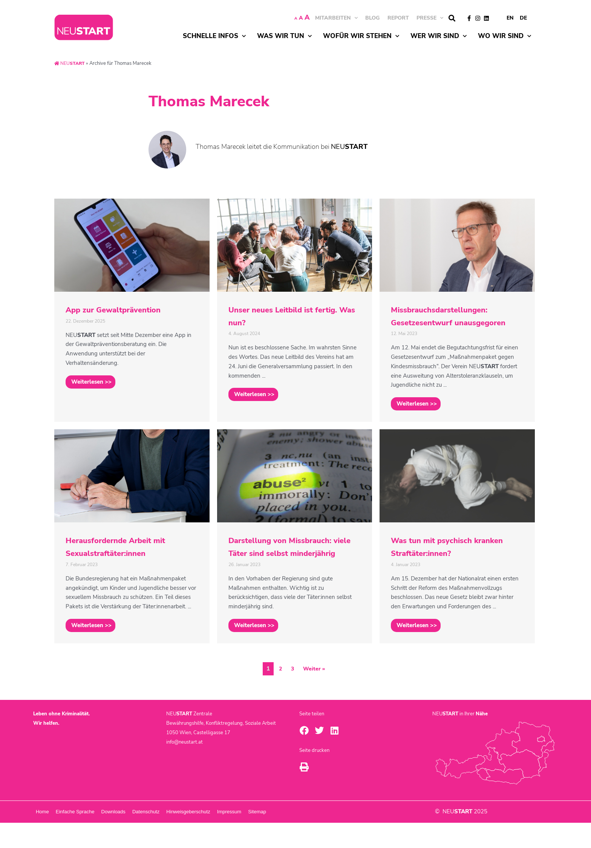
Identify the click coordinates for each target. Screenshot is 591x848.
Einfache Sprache (101, 837)
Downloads (157, 837)
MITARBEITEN (336, 17)
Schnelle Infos (214, 36)
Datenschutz (207, 837)
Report (398, 17)
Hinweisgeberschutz (267, 837)
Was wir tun (284, 36)
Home (51, 837)
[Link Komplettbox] (132, 317)
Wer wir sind (438, 36)
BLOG (372, 17)
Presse (429, 17)
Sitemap (372, 837)
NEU (70, 63)
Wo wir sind (504, 36)
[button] (452, 18)
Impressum (326, 837)
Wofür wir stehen (361, 36)
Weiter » (314, 694)
